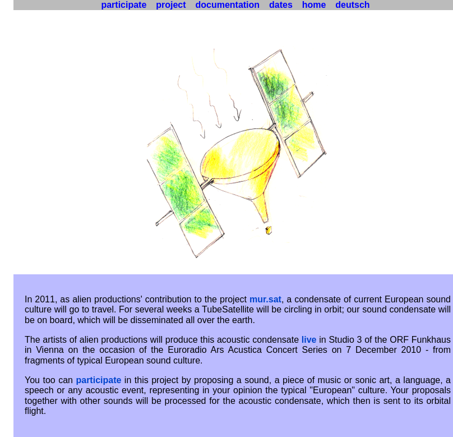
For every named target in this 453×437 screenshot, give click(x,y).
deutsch (352, 5)
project (171, 5)
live (309, 339)
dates (281, 5)
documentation (227, 5)
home (314, 5)
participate (98, 380)
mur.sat (265, 299)
